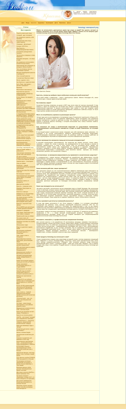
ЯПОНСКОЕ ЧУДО (22, 225)
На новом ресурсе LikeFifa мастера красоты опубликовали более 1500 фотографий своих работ (25, 199)
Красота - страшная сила (24, 186)
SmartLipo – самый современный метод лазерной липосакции (26, 167)
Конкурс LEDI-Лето (22, 46)
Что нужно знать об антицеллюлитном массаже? (25, 218)
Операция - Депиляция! (24, 44)
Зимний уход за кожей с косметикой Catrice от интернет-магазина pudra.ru (25, 272)
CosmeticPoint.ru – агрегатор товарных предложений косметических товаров (25, 322)
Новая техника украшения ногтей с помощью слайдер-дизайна (25, 131)
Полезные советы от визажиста (23, 181)
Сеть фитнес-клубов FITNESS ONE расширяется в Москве (26, 358)
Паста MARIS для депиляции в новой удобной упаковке (25, 207)
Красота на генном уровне (25, 315)
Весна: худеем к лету (23, 80)
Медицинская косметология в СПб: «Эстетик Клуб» (25, 308)
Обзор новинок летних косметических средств (24, 137)
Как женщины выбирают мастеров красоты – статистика (24, 232)
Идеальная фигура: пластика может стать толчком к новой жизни (25, 354)
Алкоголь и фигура (22, 191)
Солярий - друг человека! (24, 35)
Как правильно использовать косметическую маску (25, 62)
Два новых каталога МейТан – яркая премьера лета (26, 373)
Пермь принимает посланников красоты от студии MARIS (24, 265)
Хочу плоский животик (23, 76)
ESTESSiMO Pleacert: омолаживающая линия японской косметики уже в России (24, 348)
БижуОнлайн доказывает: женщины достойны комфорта (26, 107)
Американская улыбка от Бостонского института (24, 252)
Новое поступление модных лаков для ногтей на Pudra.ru (25, 261)
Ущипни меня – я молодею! (25, 161)
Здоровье (41, 22)
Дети (56, 22)
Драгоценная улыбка (23, 184)
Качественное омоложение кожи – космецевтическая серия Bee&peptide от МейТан (26, 343)
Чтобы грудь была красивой (25, 135)
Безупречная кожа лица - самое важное (24, 41)
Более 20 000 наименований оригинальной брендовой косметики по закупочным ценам (25, 288)
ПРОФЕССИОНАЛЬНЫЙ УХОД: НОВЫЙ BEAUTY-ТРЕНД (24, 257)
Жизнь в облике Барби (23, 332)
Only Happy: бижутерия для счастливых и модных (25, 213)
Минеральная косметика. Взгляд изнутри (24, 111)
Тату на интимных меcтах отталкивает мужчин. (24, 69)
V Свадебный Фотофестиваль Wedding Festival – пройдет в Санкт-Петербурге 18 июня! (26, 115)
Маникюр (19, 87)
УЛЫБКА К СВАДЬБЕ (23, 210)
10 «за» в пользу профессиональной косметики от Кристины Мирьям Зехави (26, 158)
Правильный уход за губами (25, 216)
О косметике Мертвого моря (25, 78)
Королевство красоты (23, 91)
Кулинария (49, 22)
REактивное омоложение (24, 89)
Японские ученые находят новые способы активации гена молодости (25, 387)
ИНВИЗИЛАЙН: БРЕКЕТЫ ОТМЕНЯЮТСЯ (25, 94)
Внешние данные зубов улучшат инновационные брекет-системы (24, 369)
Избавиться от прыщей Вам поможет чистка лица (25, 194)
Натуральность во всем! (24, 269)
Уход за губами (21, 163)
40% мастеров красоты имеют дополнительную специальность (26, 249)
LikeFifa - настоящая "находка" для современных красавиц (26, 317)
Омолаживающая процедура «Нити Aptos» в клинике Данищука (25, 177)
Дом (23, 22)
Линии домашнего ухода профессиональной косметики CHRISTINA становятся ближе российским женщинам (26, 121)
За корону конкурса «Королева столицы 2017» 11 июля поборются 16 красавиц (25, 377)
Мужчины (62, 22)
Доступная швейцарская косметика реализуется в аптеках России (24, 382)
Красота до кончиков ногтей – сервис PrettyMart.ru (26, 312)
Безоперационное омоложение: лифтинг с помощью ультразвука (24, 144)
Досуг (69, 22)
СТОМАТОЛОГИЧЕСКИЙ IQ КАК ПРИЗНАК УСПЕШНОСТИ (25, 126)
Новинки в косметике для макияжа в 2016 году (24, 338)
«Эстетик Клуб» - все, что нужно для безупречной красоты (24, 300)
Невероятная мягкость (23, 140)
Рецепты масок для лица (24, 33)
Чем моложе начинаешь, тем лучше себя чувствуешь (25, 153)
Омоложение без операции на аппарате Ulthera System (26, 66)
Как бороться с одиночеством (26, 82)
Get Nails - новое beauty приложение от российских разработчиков (25, 305)
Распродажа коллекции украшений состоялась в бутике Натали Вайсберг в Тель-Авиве (25, 363)
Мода (27, 22)
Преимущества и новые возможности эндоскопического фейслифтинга (24, 103)
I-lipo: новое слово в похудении (23, 236)
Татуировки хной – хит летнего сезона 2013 (23, 244)
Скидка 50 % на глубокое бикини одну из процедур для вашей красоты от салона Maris (25, 281)
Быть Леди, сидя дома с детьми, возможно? (24, 84)
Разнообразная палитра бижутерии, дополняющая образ (24, 240)
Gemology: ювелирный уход (25, 147)
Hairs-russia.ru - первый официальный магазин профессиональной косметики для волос (26, 294)
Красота (33, 22)
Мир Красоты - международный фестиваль (25, 49)
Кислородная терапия (23, 173)
